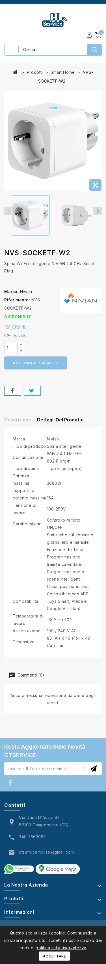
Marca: (11, 291)
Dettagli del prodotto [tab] (60, 420)
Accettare (54, 956)
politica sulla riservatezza (61, 947)
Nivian (26, 291)
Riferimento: (17, 299)
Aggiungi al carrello (36, 363)
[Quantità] (11, 348)
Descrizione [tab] (17, 420)
